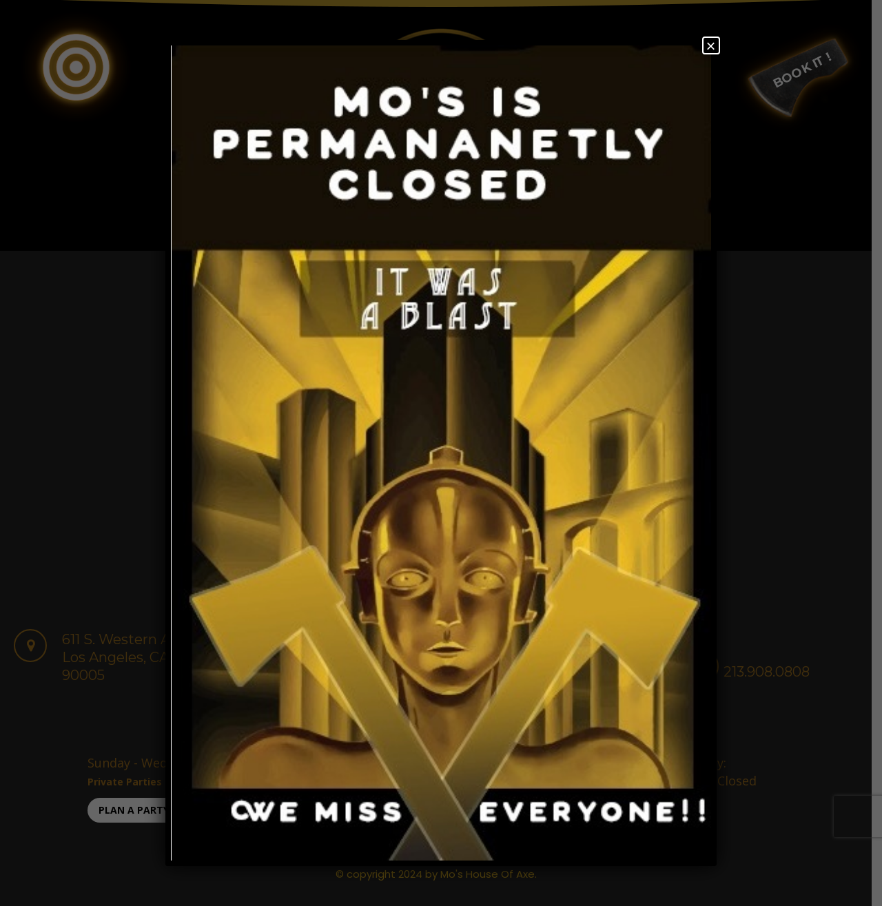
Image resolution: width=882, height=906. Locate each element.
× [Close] (711, 45)
